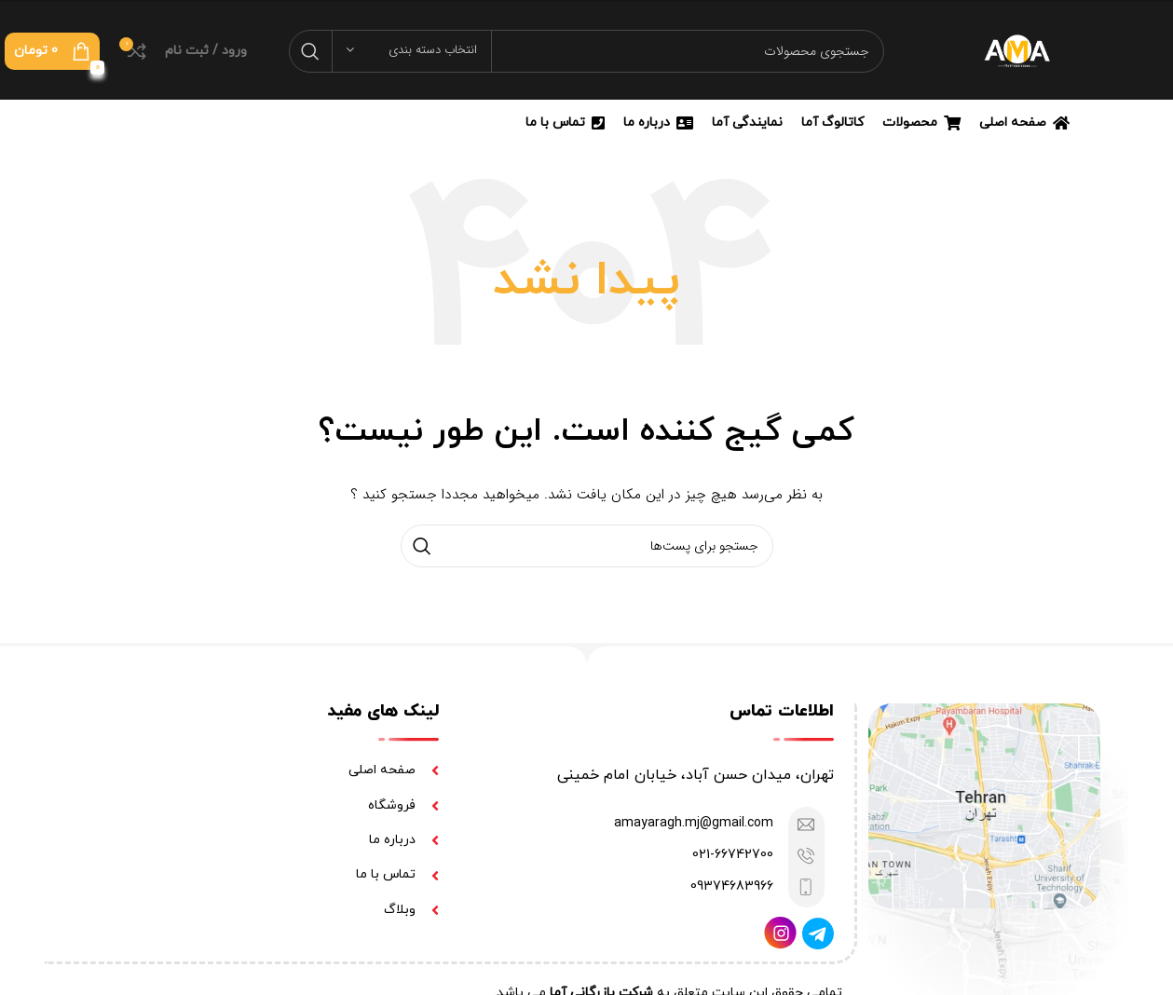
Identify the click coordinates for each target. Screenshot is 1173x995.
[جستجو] (586, 51)
